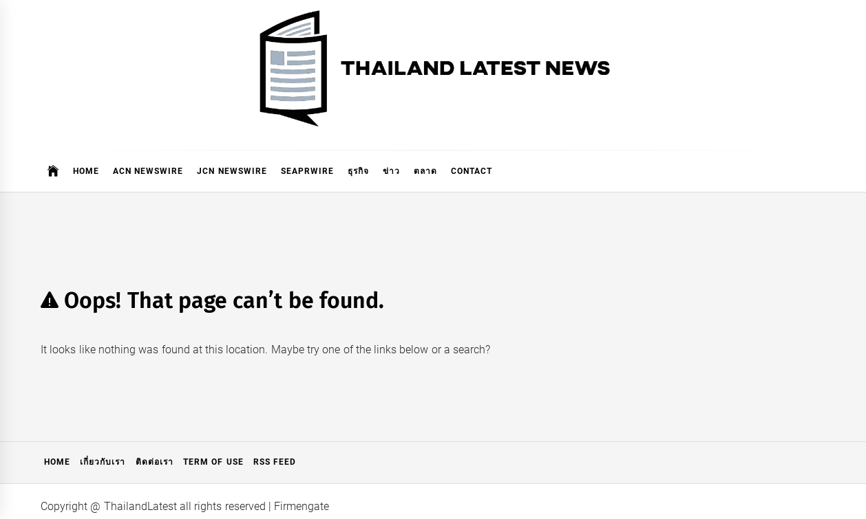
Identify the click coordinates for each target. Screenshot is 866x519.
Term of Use (213, 462)
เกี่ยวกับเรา (102, 462)
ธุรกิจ (358, 171)
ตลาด (425, 171)
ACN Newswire (148, 171)
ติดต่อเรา (154, 462)
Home (86, 171)
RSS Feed (274, 462)
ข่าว (391, 171)
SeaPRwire (307, 171)
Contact (471, 171)
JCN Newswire (231, 171)
